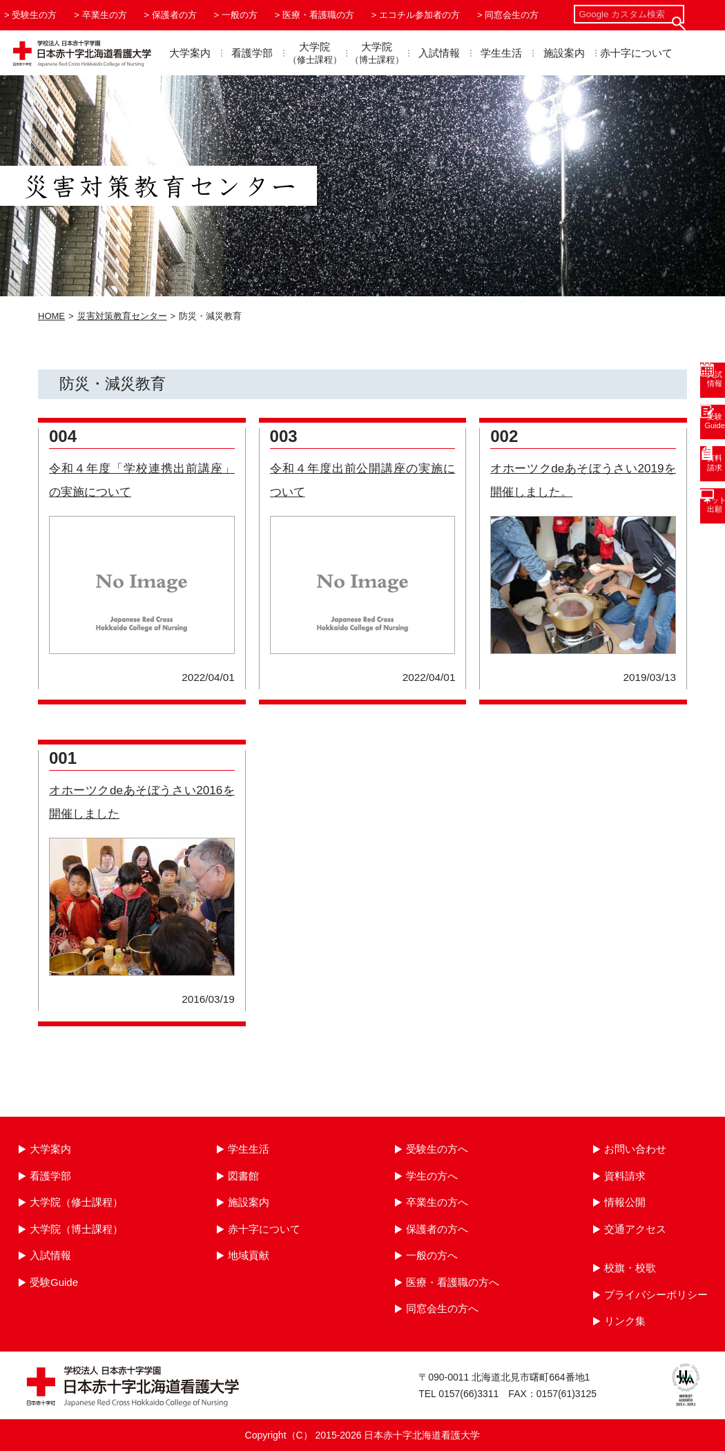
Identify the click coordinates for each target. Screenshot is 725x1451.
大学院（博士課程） (76, 1229)
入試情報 (439, 53)
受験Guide (54, 1282)
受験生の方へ (437, 1149)
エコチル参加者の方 (419, 15)
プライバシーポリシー (656, 1294)
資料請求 (625, 1176)
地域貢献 (248, 1255)
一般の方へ (432, 1255)
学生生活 (501, 53)
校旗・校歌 (630, 1268)
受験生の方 (34, 15)
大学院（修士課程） (76, 1202)
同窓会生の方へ (442, 1308)
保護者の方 (174, 15)
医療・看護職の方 (318, 15)
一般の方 (240, 15)
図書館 (243, 1176)
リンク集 (625, 1321)
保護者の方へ (437, 1229)
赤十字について (636, 53)
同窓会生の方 (512, 15)
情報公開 (625, 1202)
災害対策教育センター (122, 316)
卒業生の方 (104, 15)
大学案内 (190, 53)
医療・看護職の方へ (452, 1282)
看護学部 (252, 53)
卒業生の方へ (437, 1202)
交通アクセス (635, 1229)
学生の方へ (432, 1176)
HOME (51, 316)
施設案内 (564, 53)
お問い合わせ (635, 1149)
